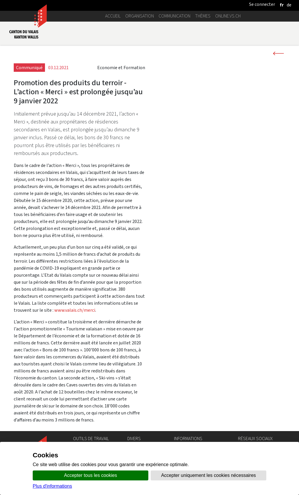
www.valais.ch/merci (74, 310)
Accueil (113, 16)
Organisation (139, 16)
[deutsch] (289, 5)
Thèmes (203, 16)
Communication (174, 16)
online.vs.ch (228, 16)
